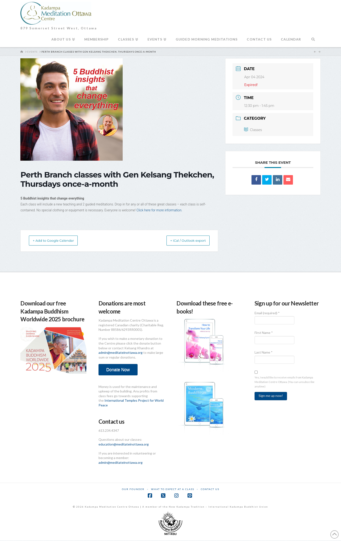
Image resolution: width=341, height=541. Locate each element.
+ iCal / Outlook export (183, 241)
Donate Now (118, 370)
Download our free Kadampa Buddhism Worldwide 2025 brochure (52, 311)
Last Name (264, 353)
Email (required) (267, 313)
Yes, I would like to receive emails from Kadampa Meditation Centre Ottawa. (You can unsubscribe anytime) (284, 382)
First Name (264, 333)
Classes (253, 130)
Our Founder (133, 489)
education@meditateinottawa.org (124, 445)
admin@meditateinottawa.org (121, 353)
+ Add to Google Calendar (58, 241)
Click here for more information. (159, 210)
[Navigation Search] (313, 41)
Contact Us (210, 489)
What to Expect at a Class (172, 489)
